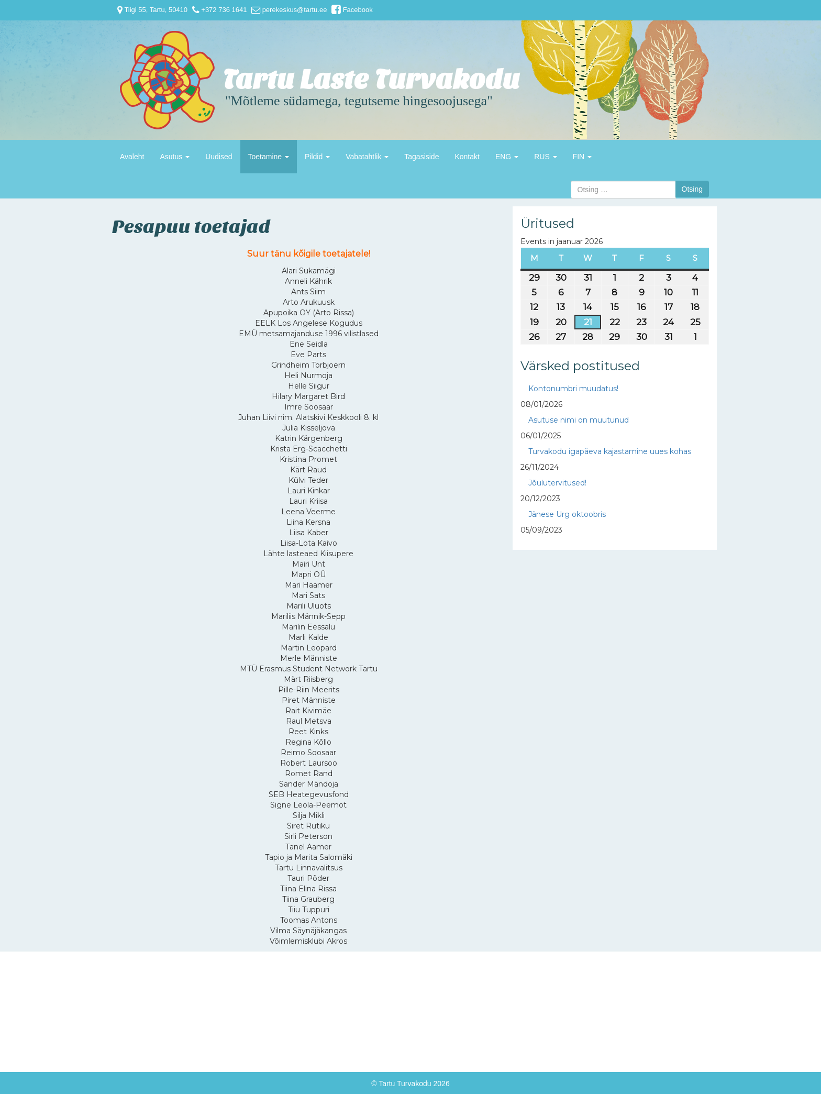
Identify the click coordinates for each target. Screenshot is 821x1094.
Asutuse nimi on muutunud (578, 420)
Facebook (352, 10)
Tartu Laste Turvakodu (371, 80)
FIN (582, 156)
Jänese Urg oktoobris (567, 514)
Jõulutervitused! (557, 483)
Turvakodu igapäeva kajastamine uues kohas (609, 451)
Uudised (218, 156)
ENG (506, 156)
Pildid (317, 156)
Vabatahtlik (367, 156)
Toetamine (268, 156)
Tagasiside (421, 156)
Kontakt (466, 156)
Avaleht (132, 156)
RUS (545, 156)
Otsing (692, 189)
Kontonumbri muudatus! (573, 388)
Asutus (175, 156)
